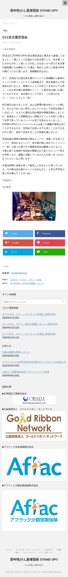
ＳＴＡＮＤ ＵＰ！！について (28, 550)
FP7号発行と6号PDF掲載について (26, 283)
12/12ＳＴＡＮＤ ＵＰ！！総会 (26, 279)
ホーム (9, 550)
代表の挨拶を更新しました (16, 352)
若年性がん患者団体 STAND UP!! (34, 10)
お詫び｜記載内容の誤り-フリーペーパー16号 (25, 372)
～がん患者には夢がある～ (34, 565)
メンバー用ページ (46, 552)
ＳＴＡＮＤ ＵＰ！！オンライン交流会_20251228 (28, 334)
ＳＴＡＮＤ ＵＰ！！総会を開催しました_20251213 (30, 324)
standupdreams (19, 273)
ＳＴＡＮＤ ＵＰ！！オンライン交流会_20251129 (28, 314)
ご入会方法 (47, 550)
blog (6, 266)
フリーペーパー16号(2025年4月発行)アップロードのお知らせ (34, 362)
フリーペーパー (29, 552)
